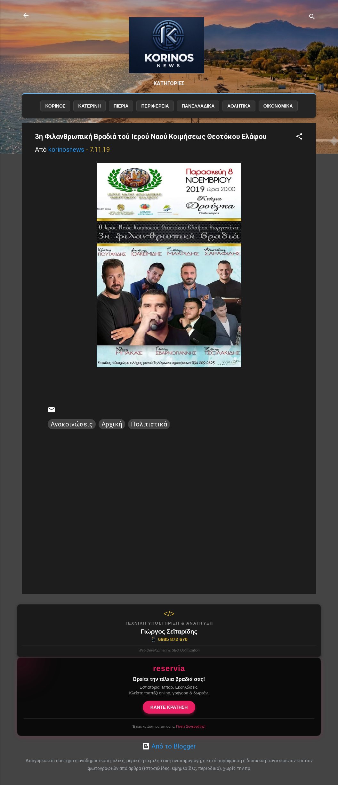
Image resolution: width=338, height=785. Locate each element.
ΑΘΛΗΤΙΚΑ (238, 111)
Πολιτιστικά (149, 429)
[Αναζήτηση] (312, 17)
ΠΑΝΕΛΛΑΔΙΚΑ (198, 111)
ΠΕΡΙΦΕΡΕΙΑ (155, 111)
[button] (299, 142)
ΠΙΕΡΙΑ (121, 111)
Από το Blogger (169, 746)
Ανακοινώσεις (72, 429)
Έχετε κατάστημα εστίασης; (169, 726)
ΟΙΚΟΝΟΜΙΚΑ (278, 111)
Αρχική (111, 429)
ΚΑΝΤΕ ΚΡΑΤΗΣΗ (169, 707)
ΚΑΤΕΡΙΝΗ (89, 111)
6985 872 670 (169, 639)
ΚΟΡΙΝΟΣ (55, 111)
